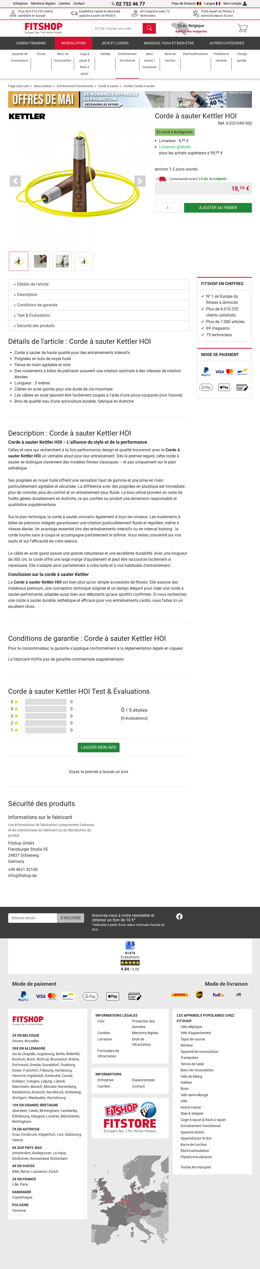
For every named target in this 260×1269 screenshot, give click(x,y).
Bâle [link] (15, 1171)
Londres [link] (52, 1116)
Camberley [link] (68, 1111)
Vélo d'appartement (196, 1033)
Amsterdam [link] (21, 1153)
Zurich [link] (53, 1171)
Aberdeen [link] (19, 1111)
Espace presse (143, 1080)
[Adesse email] (32, 918)
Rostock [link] (38, 1092)
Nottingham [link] (21, 1121)
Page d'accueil (18, 89)
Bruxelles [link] (32, 1041)
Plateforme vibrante (196, 1157)
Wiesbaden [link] (36, 1098)
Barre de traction (194, 1145)
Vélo (184, 1101)
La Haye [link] (59, 1153)
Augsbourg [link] (45, 1054)
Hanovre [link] (19, 1076)
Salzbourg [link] (73, 1134)
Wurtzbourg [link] (56, 1098)
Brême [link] (74, 1059)
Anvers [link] (17, 1041)
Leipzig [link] (46, 1081)
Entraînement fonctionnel (75, 89)
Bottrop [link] (43, 1059)
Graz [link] (16, 1134)
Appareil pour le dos (196, 1138)
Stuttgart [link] (19, 1098)
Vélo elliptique (191, 1027)
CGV (101, 1021)
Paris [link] (24, 1184)
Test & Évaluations (33, 318)
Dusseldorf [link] (50, 1065)
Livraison (105, 1039)
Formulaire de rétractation (108, 1054)
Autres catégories (226, 47)
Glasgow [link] (38, 1116)
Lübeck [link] (59, 1081)
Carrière (64, 3)
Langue (212, 3)
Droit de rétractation (141, 1042)
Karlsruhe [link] (52, 1076)
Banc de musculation (197, 1070)
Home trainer (191, 1107)
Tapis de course (193, 1039)
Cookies (104, 1033)
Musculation (73, 47)
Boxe (184, 1089)
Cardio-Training (31, 47)
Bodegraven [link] (41, 1153)
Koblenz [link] (18, 1081)
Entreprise (20, 3)
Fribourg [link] (46, 1070)
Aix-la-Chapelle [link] (23, 1054)
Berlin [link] (60, 1054)
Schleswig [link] (73, 1092)
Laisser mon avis (98, 751)
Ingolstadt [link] (35, 1076)
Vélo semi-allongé (194, 1095)
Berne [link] (25, 1171)
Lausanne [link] (39, 1171)
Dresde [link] (35, 1065)
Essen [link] (17, 1070)
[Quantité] (170, 211)
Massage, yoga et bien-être (169, 47)
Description (27, 298)
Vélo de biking (191, 1076)
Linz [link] (60, 1134)
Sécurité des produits (36, 329)
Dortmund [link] (20, 1065)
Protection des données (143, 1024)
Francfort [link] (30, 1070)
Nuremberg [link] (67, 1087)
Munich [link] (36, 1087)
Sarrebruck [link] (54, 1092)
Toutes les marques (196, 1167)
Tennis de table (192, 1064)
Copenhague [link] (22, 1197)
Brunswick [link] (59, 1059)
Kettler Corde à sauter (139, 89)
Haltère (186, 1082)
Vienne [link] (17, 1140)
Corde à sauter (108, 89)
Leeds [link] (33, 1111)
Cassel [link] (67, 1076)
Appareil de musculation (199, 1052)
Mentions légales (43, 3)
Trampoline (189, 1058)
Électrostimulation (195, 1151)
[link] (206, 375)
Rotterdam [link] (58, 1158)
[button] (15, 184)
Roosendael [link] (39, 1158)
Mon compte (235, 3)
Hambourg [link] (63, 1070)
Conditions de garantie (37, 308)
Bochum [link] (18, 1059)
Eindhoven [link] (20, 1158)
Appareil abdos (192, 1132)
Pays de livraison (186, 3)
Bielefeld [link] (72, 1054)
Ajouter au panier (218, 211)
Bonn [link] (31, 1059)
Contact (79, 3)
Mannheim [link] (20, 1087)
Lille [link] (15, 1184)
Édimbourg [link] (20, 1116)
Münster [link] (50, 1087)
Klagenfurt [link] (47, 1134)
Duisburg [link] (68, 1065)
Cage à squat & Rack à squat (203, 1120)
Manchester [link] (70, 1116)
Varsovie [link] (19, 1210)
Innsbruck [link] (29, 1134)
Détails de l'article (32, 287)
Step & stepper (192, 1113)
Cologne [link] (32, 1081)
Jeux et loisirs (114, 47)
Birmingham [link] (49, 1111)
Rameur (187, 1045)
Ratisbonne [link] (21, 1092)
